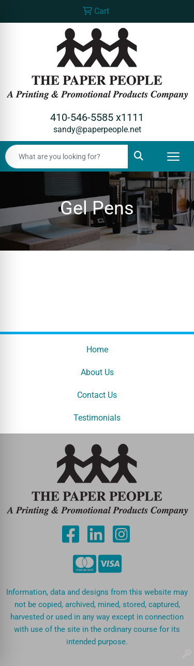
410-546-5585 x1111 (97, 117)
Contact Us (97, 395)
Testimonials (97, 418)
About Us (97, 372)
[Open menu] (173, 156)
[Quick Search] (66, 156)
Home (97, 349)
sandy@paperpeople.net (97, 129)
